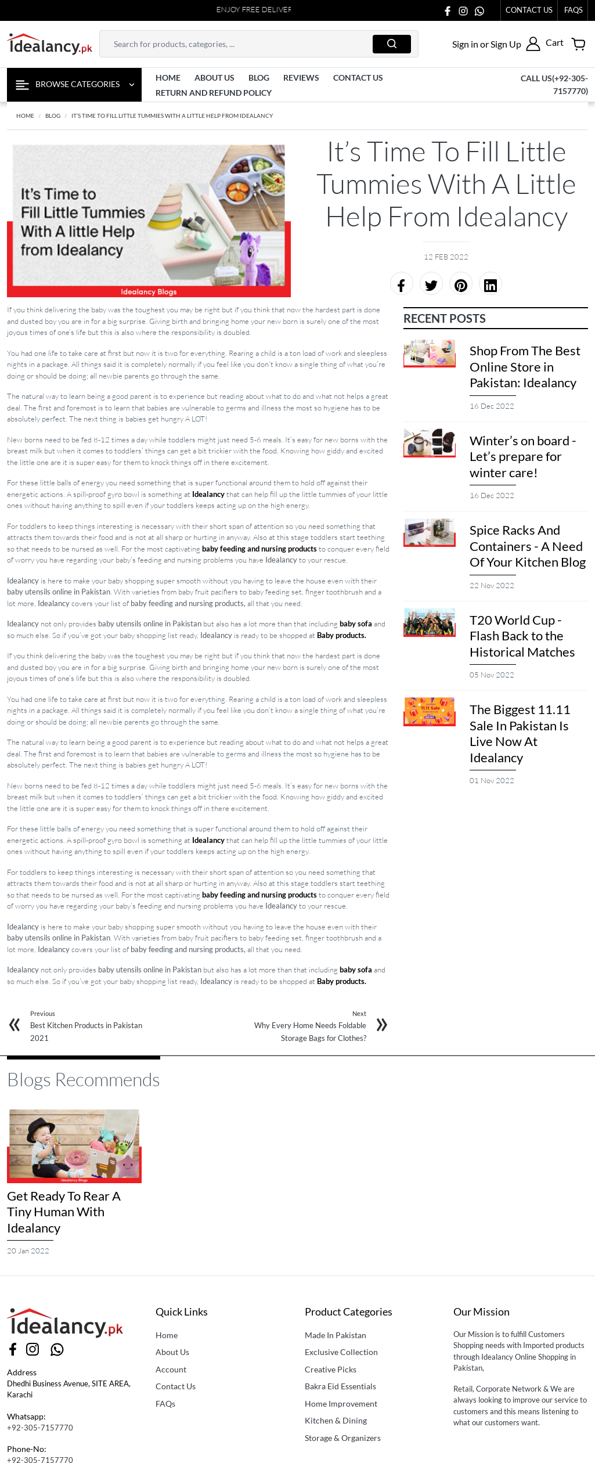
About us (214, 77)
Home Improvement (341, 1403)
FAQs (165, 1403)
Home (168, 77)
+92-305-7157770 (40, 1427)
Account (171, 1369)
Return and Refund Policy (214, 93)
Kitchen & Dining (336, 1420)
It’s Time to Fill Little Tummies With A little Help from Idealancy (172, 115)
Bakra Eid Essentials (340, 1386)
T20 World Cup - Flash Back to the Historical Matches (522, 636)
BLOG (52, 115)
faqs (573, 10)
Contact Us (529, 10)
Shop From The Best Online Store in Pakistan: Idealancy (525, 366)
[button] (496, 44)
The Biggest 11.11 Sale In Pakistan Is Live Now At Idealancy (520, 733)
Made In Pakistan (335, 1335)
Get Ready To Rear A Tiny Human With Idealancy (64, 1211)
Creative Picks (330, 1369)
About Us (172, 1352)
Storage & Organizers (343, 1438)
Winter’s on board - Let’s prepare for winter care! (523, 456)
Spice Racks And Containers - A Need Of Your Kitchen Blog (528, 546)
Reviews (301, 77)
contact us (358, 77)
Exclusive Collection (341, 1352)
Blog (258, 77)
